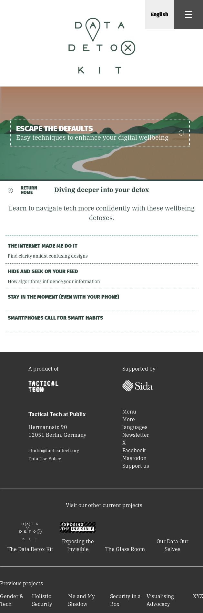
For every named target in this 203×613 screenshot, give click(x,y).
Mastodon (134, 458)
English (159, 14)
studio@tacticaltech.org (53, 451)
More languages (134, 423)
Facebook (134, 450)
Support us (135, 466)
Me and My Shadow (81, 600)
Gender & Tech (11, 600)
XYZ (198, 596)
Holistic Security (42, 600)
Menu (129, 411)
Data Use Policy (44, 459)
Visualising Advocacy (160, 600)
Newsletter (135, 435)
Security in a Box (125, 600)
